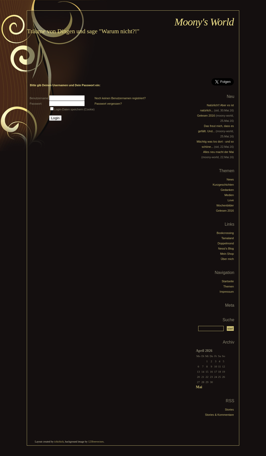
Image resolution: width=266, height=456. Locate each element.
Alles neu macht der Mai (218, 151)
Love (231, 200)
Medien (229, 195)
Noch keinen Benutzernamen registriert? (120, 98)
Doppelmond (226, 243)
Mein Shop (227, 253)
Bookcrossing (225, 232)
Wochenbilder (225, 205)
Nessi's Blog (226, 248)
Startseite (228, 281)
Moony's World (204, 22)
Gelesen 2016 (206, 115)
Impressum (227, 291)
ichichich (59, 441)
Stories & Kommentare (219, 414)
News (230, 179)
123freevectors (95, 441)
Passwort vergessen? (108, 103)
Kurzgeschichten (223, 184)
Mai (199, 387)
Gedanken (227, 189)
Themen (228, 286)
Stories (229, 409)
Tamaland (227, 238)
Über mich (227, 258)
